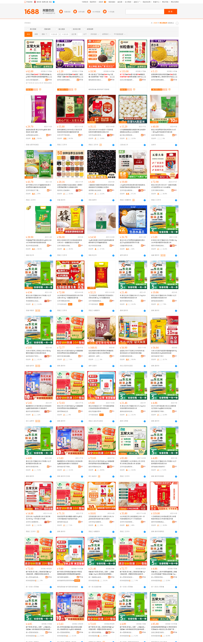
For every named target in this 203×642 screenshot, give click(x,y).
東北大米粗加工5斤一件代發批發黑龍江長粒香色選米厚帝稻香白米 (101, 407)
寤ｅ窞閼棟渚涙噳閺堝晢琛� (127, 632)
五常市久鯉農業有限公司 (33, 522)
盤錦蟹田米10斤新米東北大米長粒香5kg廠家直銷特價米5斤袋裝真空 (39, 407)
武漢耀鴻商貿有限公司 (127, 356)
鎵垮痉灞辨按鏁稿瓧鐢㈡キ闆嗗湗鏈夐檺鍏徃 (64, 80)
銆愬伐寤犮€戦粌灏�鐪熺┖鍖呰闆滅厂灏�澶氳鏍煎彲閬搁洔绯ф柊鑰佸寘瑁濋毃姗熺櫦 (70, 76)
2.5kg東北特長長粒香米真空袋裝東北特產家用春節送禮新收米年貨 (132, 186)
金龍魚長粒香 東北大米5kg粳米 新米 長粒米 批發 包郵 (38, 131)
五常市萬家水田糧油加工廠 (64, 246)
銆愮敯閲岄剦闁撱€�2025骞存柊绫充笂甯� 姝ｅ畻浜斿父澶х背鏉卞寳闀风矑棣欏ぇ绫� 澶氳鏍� (164, 628)
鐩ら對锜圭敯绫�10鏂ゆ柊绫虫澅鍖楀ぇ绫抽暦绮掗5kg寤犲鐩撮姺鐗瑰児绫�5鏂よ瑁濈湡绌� (69, 628)
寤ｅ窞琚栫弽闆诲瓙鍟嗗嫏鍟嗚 (64, 632)
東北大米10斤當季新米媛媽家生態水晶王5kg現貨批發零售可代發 (132, 241)
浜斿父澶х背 (39, 83)
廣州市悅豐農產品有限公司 (158, 522)
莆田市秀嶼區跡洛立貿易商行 (158, 246)
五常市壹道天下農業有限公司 (33, 190)
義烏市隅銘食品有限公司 (96, 467)
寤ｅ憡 (49, 77)
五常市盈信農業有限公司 (127, 190)
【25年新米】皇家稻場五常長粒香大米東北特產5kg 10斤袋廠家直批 (101, 297)
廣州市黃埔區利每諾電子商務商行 (33, 467)
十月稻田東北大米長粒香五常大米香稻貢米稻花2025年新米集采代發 (163, 518)
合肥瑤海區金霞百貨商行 (33, 135)
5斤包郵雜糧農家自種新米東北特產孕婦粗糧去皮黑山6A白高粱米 (133, 131)
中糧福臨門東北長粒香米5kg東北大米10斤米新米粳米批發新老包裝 (39, 241)
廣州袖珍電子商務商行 (64, 467)
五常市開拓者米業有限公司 (64, 301)
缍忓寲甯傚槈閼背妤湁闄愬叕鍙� (64, 577)
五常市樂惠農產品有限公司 (96, 301)
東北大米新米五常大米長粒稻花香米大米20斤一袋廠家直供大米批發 (69, 241)
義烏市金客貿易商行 (33, 411)
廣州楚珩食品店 (62, 522)
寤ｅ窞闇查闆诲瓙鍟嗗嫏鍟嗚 (158, 577)
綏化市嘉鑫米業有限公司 (96, 411)
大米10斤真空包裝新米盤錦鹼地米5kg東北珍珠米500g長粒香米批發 (164, 352)
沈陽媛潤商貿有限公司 (127, 246)
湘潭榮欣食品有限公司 (96, 190)
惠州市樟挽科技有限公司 (127, 301)
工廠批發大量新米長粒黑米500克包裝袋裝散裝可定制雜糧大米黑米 (101, 186)
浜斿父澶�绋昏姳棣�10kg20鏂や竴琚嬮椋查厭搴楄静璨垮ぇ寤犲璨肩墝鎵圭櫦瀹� (39, 76)
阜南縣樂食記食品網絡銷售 (33, 301)
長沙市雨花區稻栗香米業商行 (33, 246)
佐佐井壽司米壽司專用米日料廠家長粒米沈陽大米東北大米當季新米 (101, 352)
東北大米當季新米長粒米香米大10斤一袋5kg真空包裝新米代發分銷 (163, 131)
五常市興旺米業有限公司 (158, 190)
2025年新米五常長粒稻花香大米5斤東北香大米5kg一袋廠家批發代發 (70, 297)
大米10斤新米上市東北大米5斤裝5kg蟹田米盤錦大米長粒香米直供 (38, 352)
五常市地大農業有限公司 (96, 522)
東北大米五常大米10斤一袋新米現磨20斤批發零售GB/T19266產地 (164, 186)
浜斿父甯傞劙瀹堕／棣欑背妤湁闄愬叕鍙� (33, 80)
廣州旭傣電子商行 (157, 356)
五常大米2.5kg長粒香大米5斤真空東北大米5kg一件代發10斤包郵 (38, 518)
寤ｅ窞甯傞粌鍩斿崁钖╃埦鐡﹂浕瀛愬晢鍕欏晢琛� (127, 577)
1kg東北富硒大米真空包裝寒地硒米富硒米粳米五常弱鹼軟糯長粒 (101, 241)
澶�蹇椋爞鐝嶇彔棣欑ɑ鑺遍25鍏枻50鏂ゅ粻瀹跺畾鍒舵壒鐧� (132, 76)
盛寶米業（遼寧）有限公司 (96, 356)
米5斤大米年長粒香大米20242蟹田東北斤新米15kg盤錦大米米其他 (163, 407)
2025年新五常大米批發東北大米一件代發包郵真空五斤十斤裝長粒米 (132, 518)
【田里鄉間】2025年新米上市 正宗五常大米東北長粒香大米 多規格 (132, 462)
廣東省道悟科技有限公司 (127, 411)
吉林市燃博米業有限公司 (158, 135)
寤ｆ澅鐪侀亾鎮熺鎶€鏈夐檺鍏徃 (96, 577)
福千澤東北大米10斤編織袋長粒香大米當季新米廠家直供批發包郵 (38, 186)
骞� (50, 80)
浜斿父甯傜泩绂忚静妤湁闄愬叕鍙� (158, 632)
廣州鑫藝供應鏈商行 (158, 467)
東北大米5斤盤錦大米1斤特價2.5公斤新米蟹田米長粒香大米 (38, 297)
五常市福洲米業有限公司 (96, 135)
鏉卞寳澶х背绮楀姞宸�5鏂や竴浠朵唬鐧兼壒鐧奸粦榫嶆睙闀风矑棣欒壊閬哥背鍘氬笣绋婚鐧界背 (69, 573)
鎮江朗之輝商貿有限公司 (127, 135)
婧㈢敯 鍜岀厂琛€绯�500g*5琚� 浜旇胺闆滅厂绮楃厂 (101, 76)
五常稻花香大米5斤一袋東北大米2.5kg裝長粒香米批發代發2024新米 (101, 518)
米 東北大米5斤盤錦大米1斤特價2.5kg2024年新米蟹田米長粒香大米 (164, 241)
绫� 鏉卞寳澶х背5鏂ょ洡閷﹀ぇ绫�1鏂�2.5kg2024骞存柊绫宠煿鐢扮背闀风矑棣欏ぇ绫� (101, 573)
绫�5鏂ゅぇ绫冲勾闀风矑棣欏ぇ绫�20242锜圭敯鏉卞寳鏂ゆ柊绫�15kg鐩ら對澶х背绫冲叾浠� (164, 573)
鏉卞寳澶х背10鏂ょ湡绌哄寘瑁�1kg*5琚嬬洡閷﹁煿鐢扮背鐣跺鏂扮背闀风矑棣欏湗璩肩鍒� (39, 573)
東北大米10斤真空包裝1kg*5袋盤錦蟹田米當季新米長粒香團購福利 (70, 352)
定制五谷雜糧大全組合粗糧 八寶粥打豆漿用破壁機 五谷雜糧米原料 (69, 186)
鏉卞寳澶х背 (30, 83)
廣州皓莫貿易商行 (157, 301)
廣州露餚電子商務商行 (158, 411)
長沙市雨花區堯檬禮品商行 (96, 246)
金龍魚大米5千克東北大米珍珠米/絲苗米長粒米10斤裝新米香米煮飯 (132, 352)
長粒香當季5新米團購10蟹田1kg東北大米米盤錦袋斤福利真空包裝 (69, 518)
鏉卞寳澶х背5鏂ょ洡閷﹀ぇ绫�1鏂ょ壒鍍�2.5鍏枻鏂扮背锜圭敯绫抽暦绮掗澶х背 (39, 628)
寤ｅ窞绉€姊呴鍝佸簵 (33, 577)
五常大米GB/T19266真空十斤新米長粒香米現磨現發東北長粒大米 (101, 131)
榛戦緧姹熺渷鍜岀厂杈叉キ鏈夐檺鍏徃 (96, 80)
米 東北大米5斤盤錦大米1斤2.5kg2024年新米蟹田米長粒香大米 (133, 297)
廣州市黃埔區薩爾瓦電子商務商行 (64, 356)
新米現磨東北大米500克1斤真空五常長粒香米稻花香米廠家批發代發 (69, 131)
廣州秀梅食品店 (62, 411)
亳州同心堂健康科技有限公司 (64, 190)
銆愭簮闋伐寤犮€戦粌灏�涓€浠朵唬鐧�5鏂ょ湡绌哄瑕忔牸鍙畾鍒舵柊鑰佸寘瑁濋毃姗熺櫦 (164, 76)
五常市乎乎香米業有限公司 (64, 135)
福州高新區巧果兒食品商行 (33, 356)
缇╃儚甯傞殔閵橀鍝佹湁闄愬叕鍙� (96, 632)
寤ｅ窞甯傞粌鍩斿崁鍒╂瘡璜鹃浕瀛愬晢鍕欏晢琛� (33, 632)
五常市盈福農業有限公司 (127, 467)
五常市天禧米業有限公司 (127, 522)
